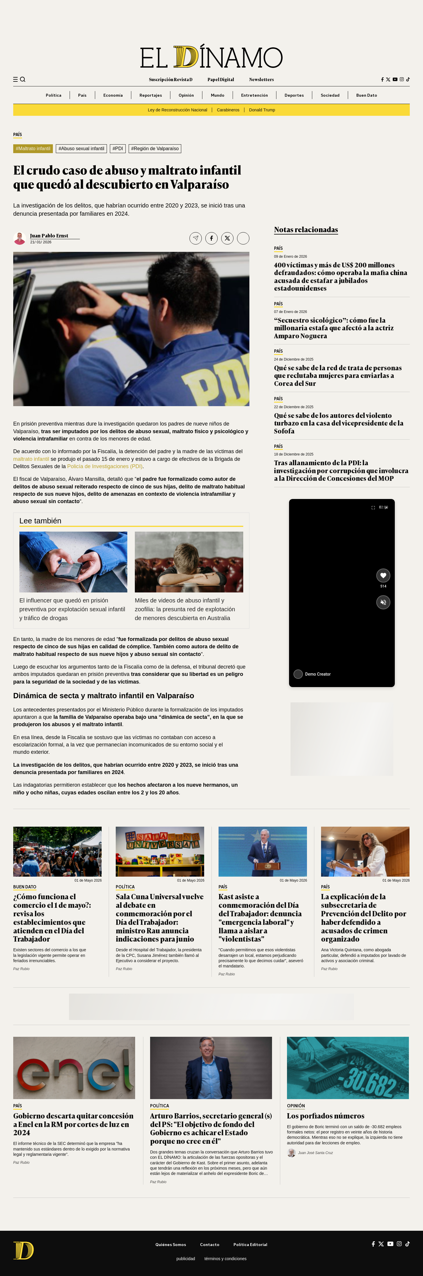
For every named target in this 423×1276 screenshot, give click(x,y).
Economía (113, 95)
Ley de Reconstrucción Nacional (177, 110)
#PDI (118, 148)
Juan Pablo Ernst (49, 235)
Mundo (217, 95)
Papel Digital (221, 79)
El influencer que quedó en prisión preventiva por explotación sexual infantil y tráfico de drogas (72, 609)
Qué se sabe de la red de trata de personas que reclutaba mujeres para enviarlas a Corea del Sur (338, 375)
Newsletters (261, 79)
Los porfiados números (326, 1115)
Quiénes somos (170, 1244)
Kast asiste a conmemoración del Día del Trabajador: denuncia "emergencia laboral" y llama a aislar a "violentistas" (260, 917)
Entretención (254, 95)
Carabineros (228, 110)
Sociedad (330, 95)
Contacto (209, 1244)
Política (53, 95)
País (82, 95)
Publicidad (186, 1258)
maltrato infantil (31, 459)
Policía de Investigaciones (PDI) (104, 466)
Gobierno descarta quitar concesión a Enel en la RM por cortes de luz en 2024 (73, 1124)
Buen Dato (366, 95)
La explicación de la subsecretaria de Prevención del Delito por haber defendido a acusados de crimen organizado (363, 917)
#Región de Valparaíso (155, 148)
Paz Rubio (21, 969)
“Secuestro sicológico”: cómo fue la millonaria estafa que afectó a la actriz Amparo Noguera (334, 327)
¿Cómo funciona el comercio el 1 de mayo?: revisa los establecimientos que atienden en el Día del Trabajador (52, 917)
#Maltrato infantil (33, 148)
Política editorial (250, 1244)
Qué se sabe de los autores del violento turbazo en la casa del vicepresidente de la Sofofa (339, 423)
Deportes (294, 95)
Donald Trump (262, 110)
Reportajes (151, 95)
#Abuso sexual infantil (81, 148)
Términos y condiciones (225, 1258)
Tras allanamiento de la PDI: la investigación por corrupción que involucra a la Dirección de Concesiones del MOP (341, 470)
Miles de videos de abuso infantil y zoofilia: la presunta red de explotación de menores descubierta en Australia (185, 609)
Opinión (186, 95)
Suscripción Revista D (170, 79)
